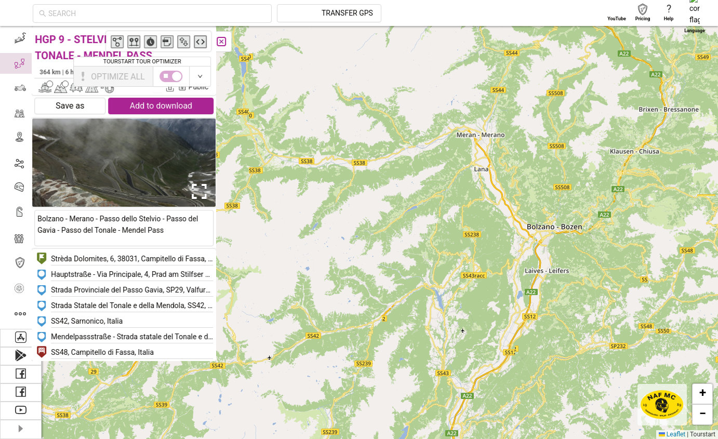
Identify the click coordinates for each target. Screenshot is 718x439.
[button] (698, 234)
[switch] (672, 76)
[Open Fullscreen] (206, 192)
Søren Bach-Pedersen (183, 72)
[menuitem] (20, 38)
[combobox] (250, 13)
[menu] (21, 177)
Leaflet (672, 434)
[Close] (231, 41)
